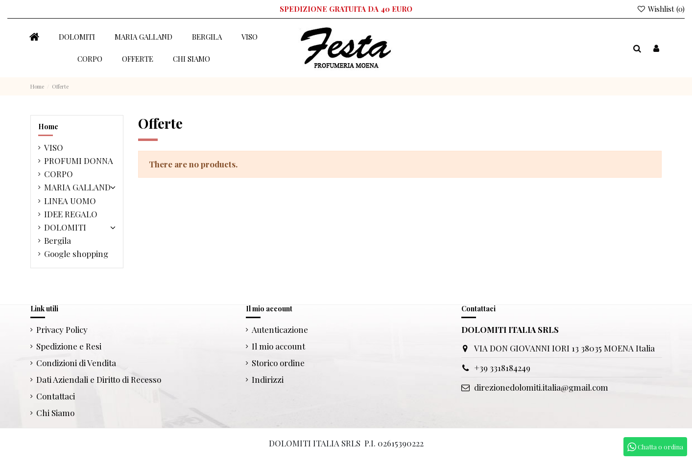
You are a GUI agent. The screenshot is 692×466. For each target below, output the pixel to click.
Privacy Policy (62, 329)
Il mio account (278, 346)
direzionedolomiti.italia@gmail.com (541, 387)
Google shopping (76, 253)
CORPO (58, 173)
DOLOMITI (65, 227)
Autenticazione (280, 329)
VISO (53, 147)
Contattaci (55, 396)
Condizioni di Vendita (76, 362)
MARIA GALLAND (77, 187)
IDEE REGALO (70, 214)
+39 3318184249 (502, 367)
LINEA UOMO (70, 200)
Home (48, 126)
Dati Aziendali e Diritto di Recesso (98, 379)
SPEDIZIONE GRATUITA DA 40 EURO (346, 9)
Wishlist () (661, 9)
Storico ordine (278, 362)
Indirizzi (268, 379)
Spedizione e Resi (68, 346)
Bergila (57, 240)
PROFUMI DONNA (78, 160)
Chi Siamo (55, 412)
